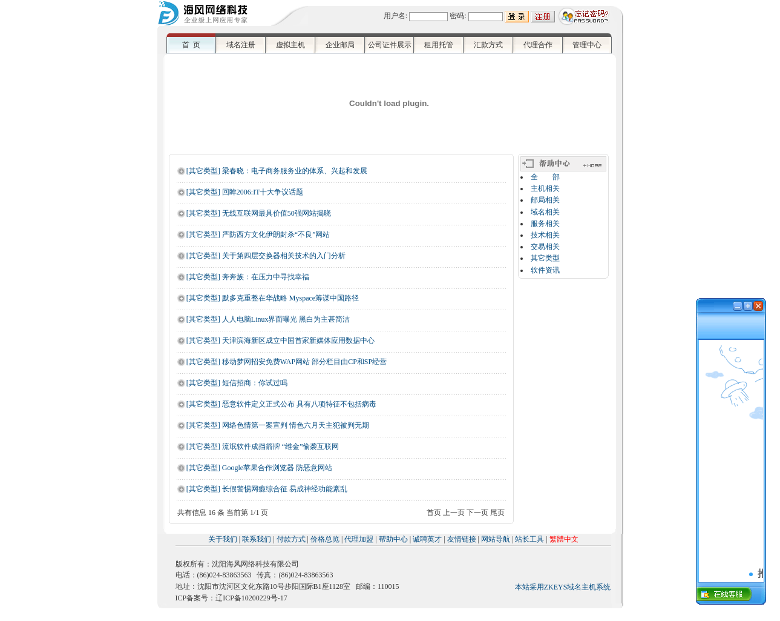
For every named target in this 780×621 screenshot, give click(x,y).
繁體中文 (563, 539)
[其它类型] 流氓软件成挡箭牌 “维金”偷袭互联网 (262, 446)
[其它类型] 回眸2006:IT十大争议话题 (245, 192)
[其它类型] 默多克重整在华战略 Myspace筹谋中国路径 (272, 298)
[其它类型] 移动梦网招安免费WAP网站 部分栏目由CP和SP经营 (286, 361)
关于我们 (222, 539)
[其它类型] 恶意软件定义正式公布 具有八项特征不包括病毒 (281, 404)
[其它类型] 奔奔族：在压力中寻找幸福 (247, 277)
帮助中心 (393, 539)
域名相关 (545, 212)
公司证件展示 (389, 45)
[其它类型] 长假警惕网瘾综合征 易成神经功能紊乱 (266, 489)
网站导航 (495, 539)
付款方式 (291, 539)
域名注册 (240, 45)
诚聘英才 (427, 539)
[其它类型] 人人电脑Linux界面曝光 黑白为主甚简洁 (268, 319)
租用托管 (438, 45)
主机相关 (545, 188)
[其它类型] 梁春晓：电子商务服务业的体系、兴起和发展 (276, 171)
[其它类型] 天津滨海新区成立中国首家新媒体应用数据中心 (280, 340)
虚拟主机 (290, 45)
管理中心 (586, 45)
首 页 (191, 45)
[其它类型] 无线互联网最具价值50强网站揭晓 (258, 213)
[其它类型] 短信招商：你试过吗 (236, 383)
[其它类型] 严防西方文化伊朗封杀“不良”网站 (258, 234)
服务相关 (545, 223)
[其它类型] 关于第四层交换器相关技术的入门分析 (266, 255)
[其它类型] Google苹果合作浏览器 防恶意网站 (259, 467)
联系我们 (256, 539)
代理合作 (537, 45)
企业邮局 (340, 45)
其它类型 (545, 258)
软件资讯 (545, 270)
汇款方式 (488, 45)
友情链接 (461, 539)
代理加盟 (358, 539)
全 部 (545, 177)
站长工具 (529, 539)
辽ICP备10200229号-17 (251, 598)
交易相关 (545, 246)
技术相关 (545, 235)
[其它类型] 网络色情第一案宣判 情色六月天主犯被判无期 (277, 425)
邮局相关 (545, 200)
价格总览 (324, 539)
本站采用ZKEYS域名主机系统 (563, 587)
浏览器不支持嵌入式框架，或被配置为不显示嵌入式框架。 (731, 459)
